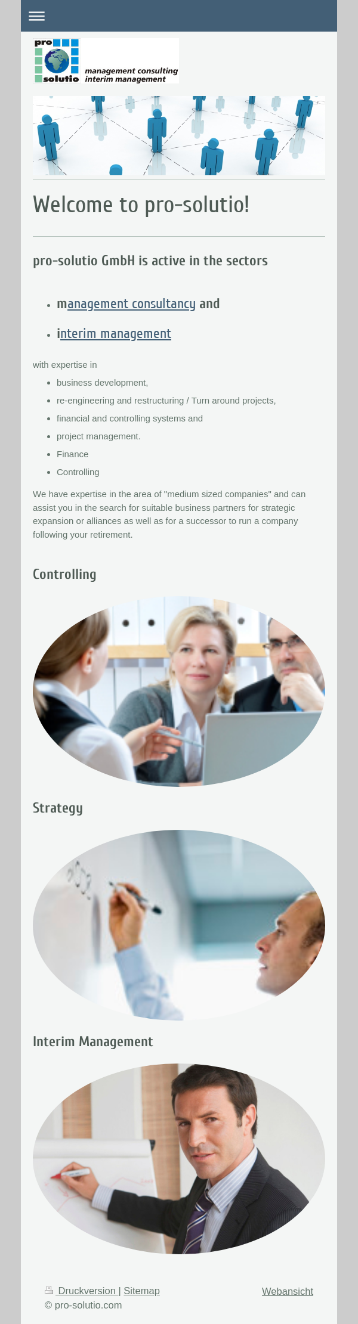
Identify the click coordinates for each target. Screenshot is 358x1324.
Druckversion (81, 1290)
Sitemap (142, 1290)
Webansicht (287, 1291)
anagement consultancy (131, 303)
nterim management (115, 333)
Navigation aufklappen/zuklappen (179, 16)
